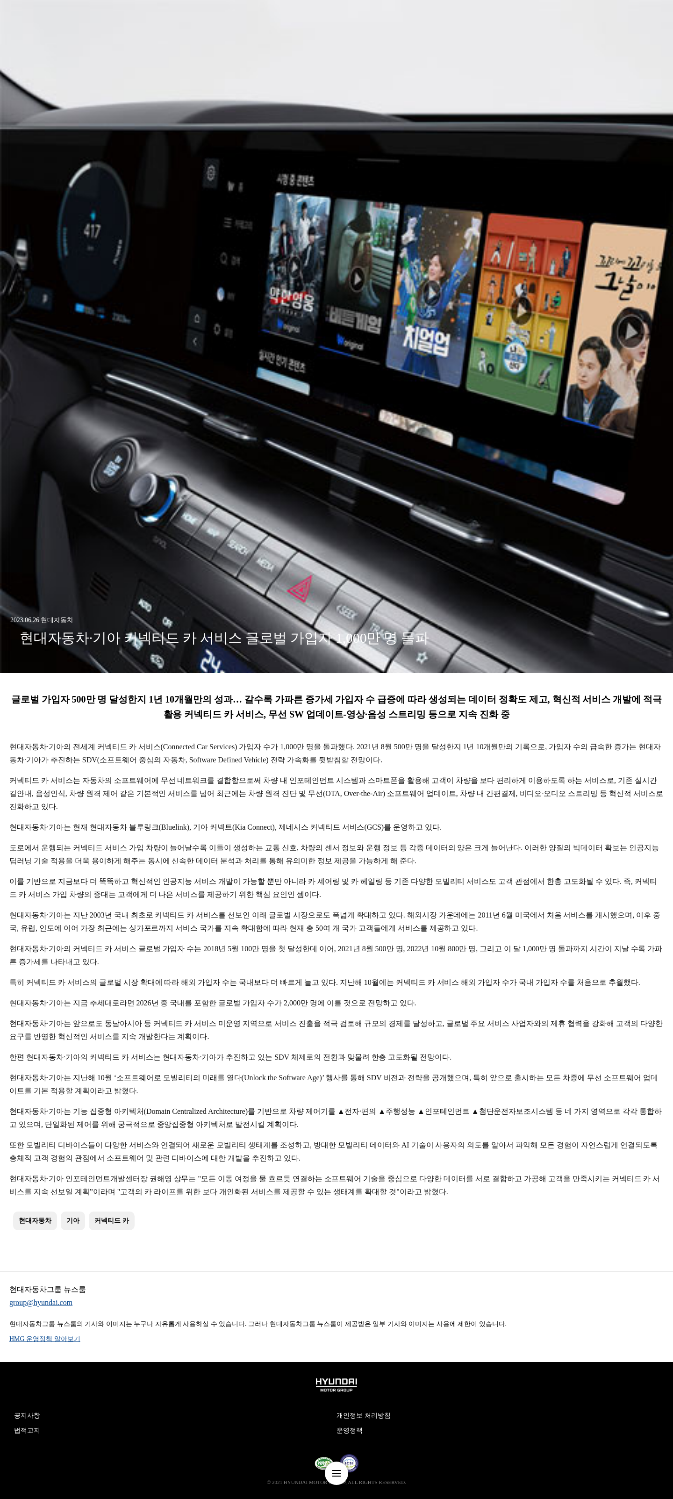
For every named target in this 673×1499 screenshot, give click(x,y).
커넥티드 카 (111, 1220)
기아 (72, 1220)
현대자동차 (35, 1220)
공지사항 (27, 1415)
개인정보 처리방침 (363, 1415)
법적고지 (27, 1430)
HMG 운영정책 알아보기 (44, 1338)
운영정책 (349, 1430)
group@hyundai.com (40, 1302)
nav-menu (336, 1473)
